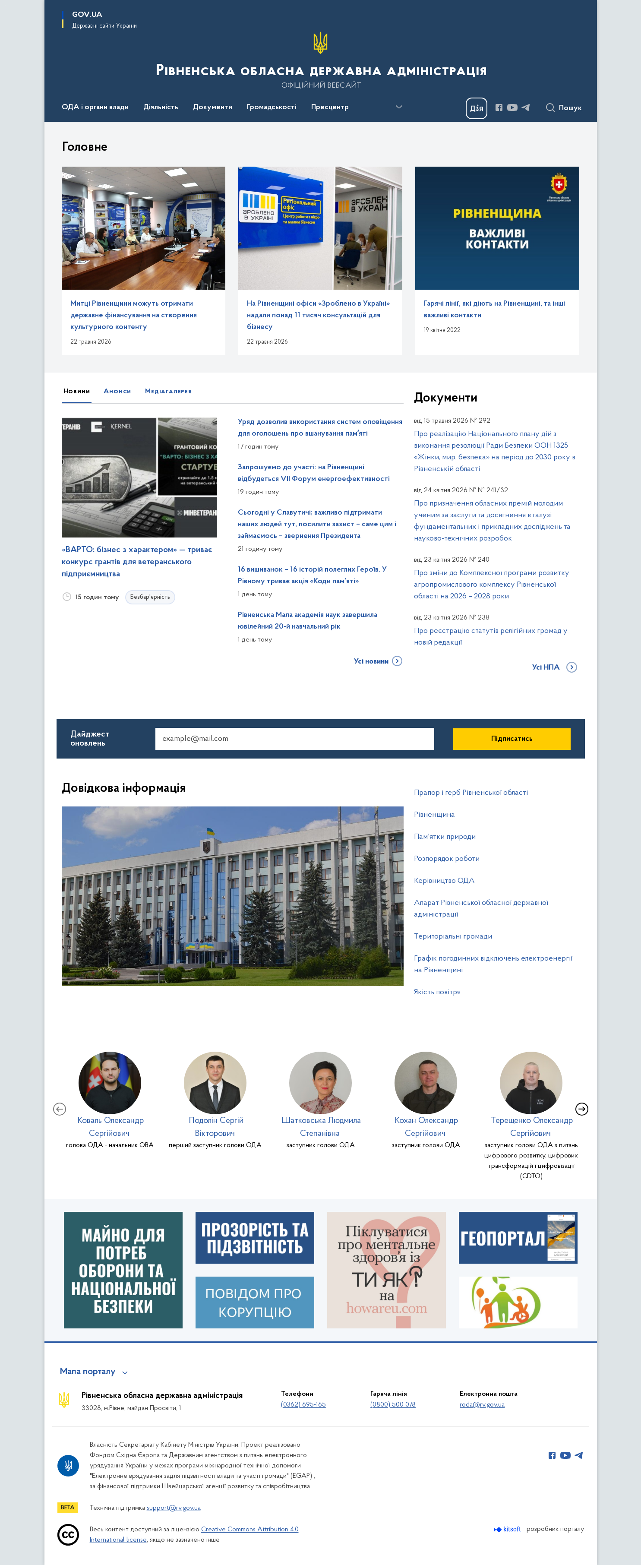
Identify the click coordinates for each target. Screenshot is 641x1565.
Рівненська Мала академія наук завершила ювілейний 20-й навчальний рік (307, 621)
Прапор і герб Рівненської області (471, 793)
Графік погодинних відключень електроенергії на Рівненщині (493, 964)
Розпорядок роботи (447, 859)
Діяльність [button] (160, 107)
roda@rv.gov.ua (482, 1404)
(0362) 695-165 (303, 1404)
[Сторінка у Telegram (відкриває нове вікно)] (526, 107)
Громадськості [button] (272, 107)
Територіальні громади (453, 937)
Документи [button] (212, 107)
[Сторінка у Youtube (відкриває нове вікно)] (512, 107)
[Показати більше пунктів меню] (399, 107)
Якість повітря (437, 992)
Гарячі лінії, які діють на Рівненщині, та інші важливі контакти (494, 309)
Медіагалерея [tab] (168, 391)
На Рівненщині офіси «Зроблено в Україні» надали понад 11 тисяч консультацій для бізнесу (318, 315)
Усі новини (371, 662)
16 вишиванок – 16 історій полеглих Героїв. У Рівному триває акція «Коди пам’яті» (312, 575)
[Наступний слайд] (581, 1109)
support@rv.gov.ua (174, 1508)
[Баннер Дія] (476, 108)
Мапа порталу (88, 1372)
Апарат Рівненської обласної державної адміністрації (481, 909)
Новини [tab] (76, 391)
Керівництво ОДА (444, 881)
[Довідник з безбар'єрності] (518, 1302)
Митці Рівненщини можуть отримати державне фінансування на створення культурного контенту (133, 315)
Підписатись (512, 739)
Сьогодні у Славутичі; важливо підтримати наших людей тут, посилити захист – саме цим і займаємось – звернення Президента (317, 524)
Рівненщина (434, 815)
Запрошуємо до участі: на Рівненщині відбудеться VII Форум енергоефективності (314, 473)
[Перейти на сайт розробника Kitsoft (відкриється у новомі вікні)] (508, 1529)
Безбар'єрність (150, 597)
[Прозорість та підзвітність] (255, 1238)
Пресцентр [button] (330, 107)
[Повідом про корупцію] (255, 1302)
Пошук (570, 108)
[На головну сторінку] (320, 60)
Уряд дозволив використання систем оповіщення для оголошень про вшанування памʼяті (320, 428)
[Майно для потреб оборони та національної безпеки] (123, 1270)
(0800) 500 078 (393, 1404)
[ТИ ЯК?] (386, 1270)
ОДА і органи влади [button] (95, 107)
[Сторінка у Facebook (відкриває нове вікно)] (499, 107)
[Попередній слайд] (59, 1109)
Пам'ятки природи (445, 837)
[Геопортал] (518, 1238)
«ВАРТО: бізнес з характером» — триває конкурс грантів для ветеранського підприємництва (137, 562)
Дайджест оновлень (90, 738)
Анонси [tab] (117, 391)
